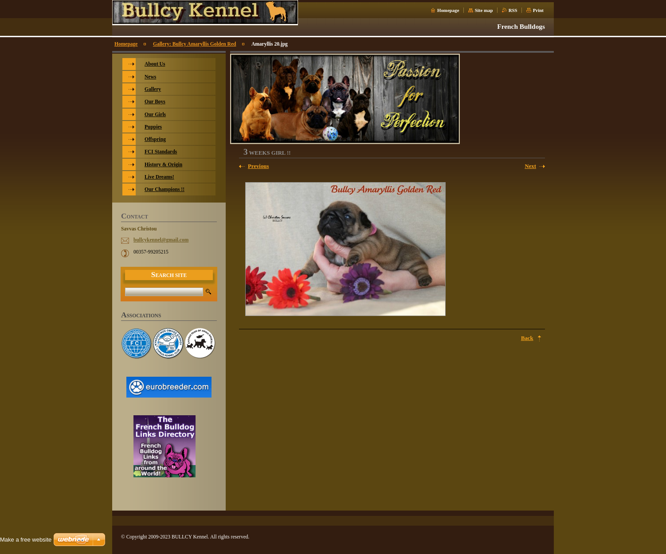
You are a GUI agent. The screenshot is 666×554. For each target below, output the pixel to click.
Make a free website (25, 539)
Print (538, 10)
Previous (258, 166)
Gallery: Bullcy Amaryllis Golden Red (194, 44)
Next (530, 166)
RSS (513, 10)
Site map (484, 10)
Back (527, 338)
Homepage (448, 10)
